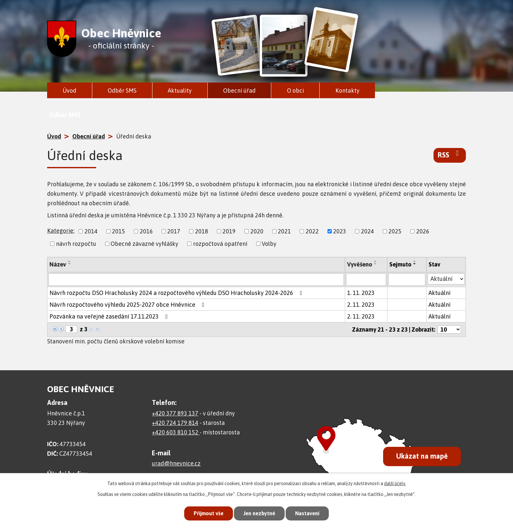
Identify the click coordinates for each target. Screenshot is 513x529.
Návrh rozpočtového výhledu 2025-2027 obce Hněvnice (128, 304)
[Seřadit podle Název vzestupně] (69, 261)
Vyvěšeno (359, 264)
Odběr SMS (122, 90)
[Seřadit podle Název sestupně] (69, 264)
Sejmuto (400, 264)
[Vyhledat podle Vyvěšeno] (366, 279)
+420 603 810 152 (176, 432)
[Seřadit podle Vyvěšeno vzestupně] (375, 261)
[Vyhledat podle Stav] (446, 278)
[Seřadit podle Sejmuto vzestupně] (414, 261)
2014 (90, 231)
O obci (295, 90)
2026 (422, 231)
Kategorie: (60, 230)
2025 (394, 231)
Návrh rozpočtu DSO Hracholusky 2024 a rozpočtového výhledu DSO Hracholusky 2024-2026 (177, 292)
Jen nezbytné (259, 512)
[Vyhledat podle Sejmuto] (406, 279)
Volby (269, 243)
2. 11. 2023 (361, 304)
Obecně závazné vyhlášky (144, 243)
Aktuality (180, 90)
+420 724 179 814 (175, 422)
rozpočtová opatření (220, 243)
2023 (339, 231)
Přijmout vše (205, 512)
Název (57, 264)
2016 (146, 231)
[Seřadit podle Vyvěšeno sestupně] (375, 264)
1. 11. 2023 (361, 292)
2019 (229, 231)
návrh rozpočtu (76, 243)
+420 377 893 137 (175, 413)
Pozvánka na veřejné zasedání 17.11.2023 (109, 316)
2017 (173, 231)
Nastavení (310, 512)
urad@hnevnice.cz (176, 463)
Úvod (69, 90)
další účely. (395, 482)
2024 (367, 231)
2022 (312, 231)
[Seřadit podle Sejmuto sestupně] (414, 264)
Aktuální (440, 292)
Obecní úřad (239, 90)
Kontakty (347, 90)
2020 (256, 231)
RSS (450, 154)
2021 (284, 231)
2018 (201, 231)
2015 (118, 231)
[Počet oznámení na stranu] (449, 329)
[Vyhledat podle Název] (196, 279)
